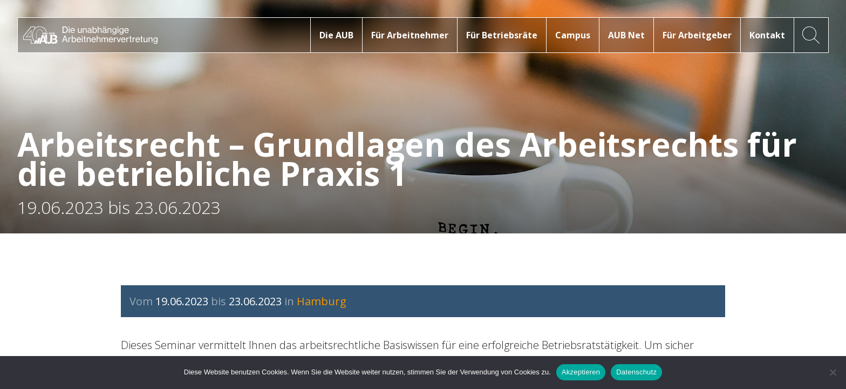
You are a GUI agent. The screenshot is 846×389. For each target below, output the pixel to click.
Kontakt (767, 35)
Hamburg (321, 301)
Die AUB (336, 35)
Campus (572, 35)
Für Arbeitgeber (697, 35)
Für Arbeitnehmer (409, 35)
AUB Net (626, 35)
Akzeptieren (581, 372)
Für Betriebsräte (501, 35)
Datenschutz (636, 372)
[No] (832, 372)
